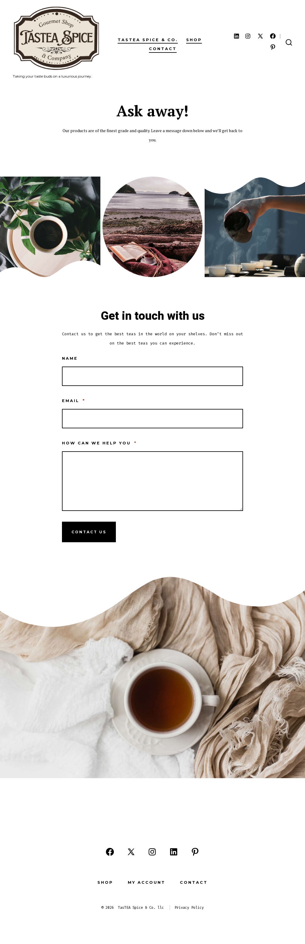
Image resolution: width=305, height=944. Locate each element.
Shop (194, 40)
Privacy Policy (189, 907)
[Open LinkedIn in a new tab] (236, 36)
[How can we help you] (152, 481)
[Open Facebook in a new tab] (272, 36)
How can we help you (99, 443)
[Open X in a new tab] (260, 36)
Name (70, 358)
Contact (163, 49)
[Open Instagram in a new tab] (247, 36)
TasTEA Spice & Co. (148, 40)
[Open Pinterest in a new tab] (272, 47)
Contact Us (88, 532)
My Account (146, 882)
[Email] (152, 418)
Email (73, 400)
